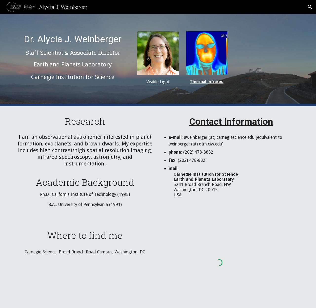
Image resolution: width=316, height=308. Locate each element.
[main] (73, 57)
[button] (310, 7)
